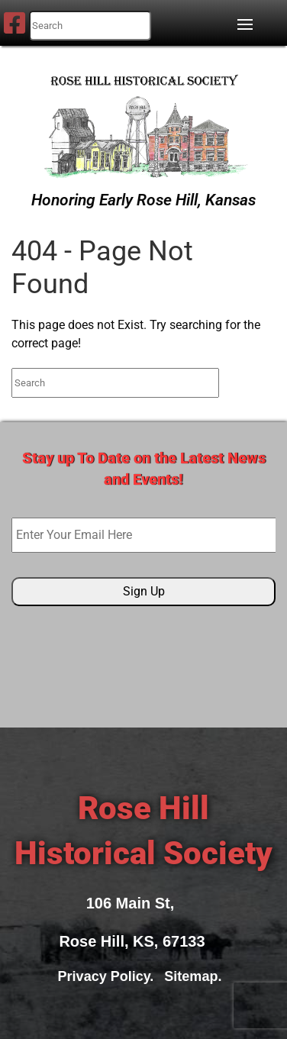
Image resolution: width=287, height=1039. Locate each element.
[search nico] (90, 25)
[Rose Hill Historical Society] (143, 123)
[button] (248, 24)
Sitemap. (196, 976)
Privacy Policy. (110, 976)
